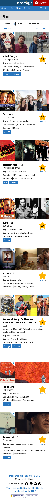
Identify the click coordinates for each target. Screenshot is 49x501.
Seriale (26, 8)
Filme (18, 8)
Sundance (34, 24)
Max (5, 182)
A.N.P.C (32, 491)
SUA (20, 24)
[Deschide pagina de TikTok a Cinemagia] (39, 483)
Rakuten (7, 73)
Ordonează (40, 28)
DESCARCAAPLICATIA (42, 3)
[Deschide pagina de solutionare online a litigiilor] (31, 496)
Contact (28, 488)
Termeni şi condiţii (14, 488)
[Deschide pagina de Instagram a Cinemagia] (31, 483)
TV (12, 8)
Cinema (4, 8)
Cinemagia (24, 3)
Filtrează (7, 28)
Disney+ (8, 24)
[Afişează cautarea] (46, 8)
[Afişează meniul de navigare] (41, 8)
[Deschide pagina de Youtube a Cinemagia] (35, 483)
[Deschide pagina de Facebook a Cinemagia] (26, 483)
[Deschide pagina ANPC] (17, 496)
